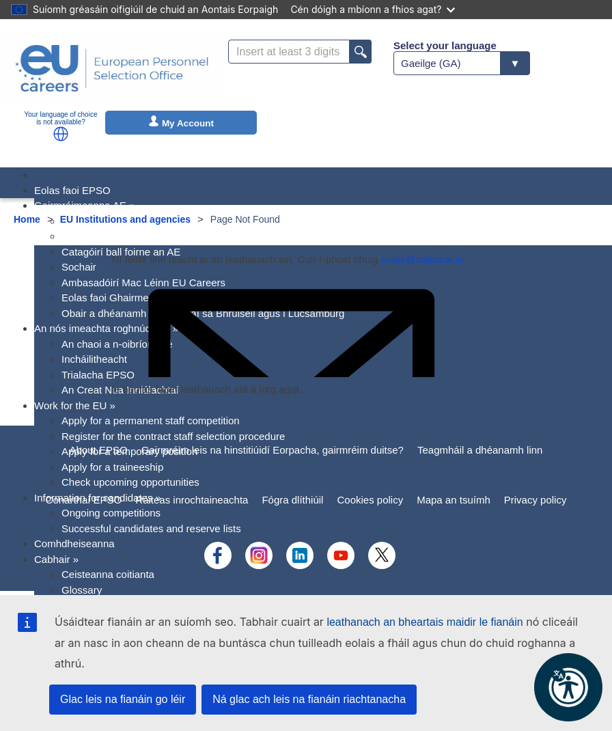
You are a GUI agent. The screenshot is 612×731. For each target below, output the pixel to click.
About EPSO (99, 450)
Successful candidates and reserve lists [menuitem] (151, 528)
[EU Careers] (112, 68)
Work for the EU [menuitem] (74, 405)
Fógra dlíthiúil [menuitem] (292, 500)
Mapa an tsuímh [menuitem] (453, 500)
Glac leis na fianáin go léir (122, 699)
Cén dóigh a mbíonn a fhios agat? (372, 9)
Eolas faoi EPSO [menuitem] (72, 190)
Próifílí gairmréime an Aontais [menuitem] (128, 236)
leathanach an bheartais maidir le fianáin (424, 622)
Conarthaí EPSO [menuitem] (84, 500)
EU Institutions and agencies (125, 219)
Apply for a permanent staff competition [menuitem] (150, 420)
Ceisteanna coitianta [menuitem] (107, 574)
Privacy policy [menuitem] (535, 500)
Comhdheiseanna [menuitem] (74, 543)
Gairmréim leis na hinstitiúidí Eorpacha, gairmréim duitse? (272, 450)
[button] (61, 134)
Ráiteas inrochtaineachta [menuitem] (191, 500)
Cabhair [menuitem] (56, 559)
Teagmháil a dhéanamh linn (479, 450)
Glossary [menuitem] (81, 590)
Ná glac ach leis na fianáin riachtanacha (309, 699)
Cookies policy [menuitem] (370, 500)
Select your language (445, 45)
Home (27, 219)
